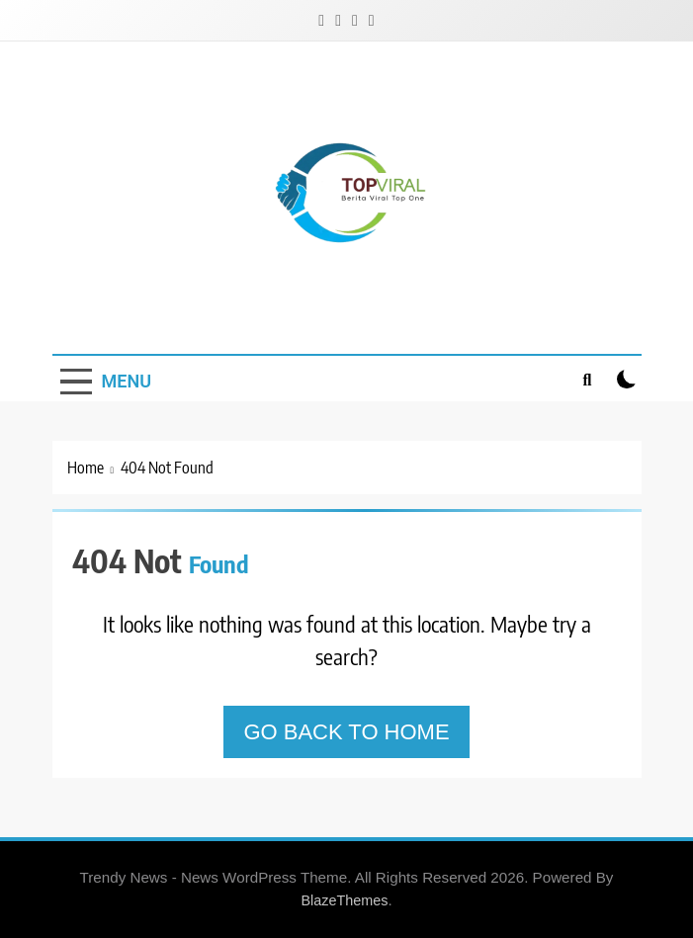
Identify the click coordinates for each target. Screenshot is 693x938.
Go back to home (346, 732)
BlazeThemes (344, 900)
